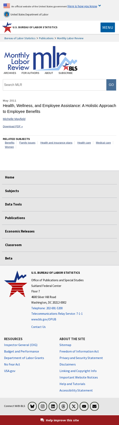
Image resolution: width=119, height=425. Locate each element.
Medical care (103, 142)
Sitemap (65, 345)
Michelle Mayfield (14, 119)
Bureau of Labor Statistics (20, 38)
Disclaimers (68, 364)
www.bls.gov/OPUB (43, 319)
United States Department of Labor (25, 14)
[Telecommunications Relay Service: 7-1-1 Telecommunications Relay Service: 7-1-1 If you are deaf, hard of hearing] (57, 313)
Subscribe (65, 73)
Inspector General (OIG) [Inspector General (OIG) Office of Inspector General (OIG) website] (20, 345)
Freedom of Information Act (79, 351)
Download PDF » (13, 126)
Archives (10, 73)
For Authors (30, 73)
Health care (84, 142)
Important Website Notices (79, 377)
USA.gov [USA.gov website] (9, 371)
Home (9, 177)
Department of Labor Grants (24, 358)
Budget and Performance (21, 351)
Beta (8, 258)
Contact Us (38, 327)
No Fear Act (12, 364)
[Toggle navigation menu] (108, 27)
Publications (46, 38)
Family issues (27, 142)
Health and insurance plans (56, 142)
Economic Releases (20, 231)
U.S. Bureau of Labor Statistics (35, 27)
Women (9, 146)
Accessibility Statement (76, 390)
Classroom (13, 245)
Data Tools (13, 204)
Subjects (12, 191)
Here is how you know (82, 6)
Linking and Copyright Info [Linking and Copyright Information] (78, 371)
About (49, 73)
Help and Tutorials (72, 384)
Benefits (9, 142)
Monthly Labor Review (70, 38)
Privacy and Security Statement (81, 358)
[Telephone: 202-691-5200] (57, 308)
